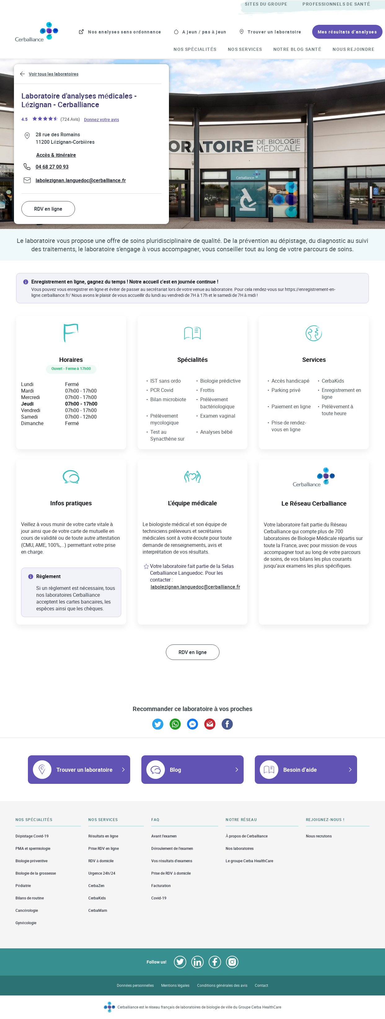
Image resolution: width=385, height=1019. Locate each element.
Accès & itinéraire (56, 155)
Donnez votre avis (102, 119)
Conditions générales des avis (222, 985)
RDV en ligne (48, 208)
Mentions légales (175, 985)
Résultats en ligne (103, 835)
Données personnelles (135, 985)
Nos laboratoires (240, 848)
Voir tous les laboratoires (53, 74)
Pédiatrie (23, 885)
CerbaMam (97, 910)
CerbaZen (96, 885)
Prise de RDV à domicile (171, 873)
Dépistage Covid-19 (32, 835)
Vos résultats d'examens (171, 861)
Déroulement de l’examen (172, 848)
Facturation (161, 885)
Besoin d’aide (300, 769)
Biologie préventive (31, 861)
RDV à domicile (100, 861)
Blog (175, 769)
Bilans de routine (29, 898)
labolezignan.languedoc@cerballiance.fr (81, 180)
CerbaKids (97, 898)
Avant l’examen (164, 835)
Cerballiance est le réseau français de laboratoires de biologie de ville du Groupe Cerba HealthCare (199, 1007)
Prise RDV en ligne (103, 848)
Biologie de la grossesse (35, 873)
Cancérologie (26, 910)
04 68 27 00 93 (52, 166)
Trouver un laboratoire (84, 769)
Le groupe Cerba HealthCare (249, 861)
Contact (261, 985)
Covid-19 (158, 898)
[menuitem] (273, 4)
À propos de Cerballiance (247, 835)
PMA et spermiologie (32, 848)
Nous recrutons (319, 835)
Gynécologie (25, 922)
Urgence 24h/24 (101, 873)
